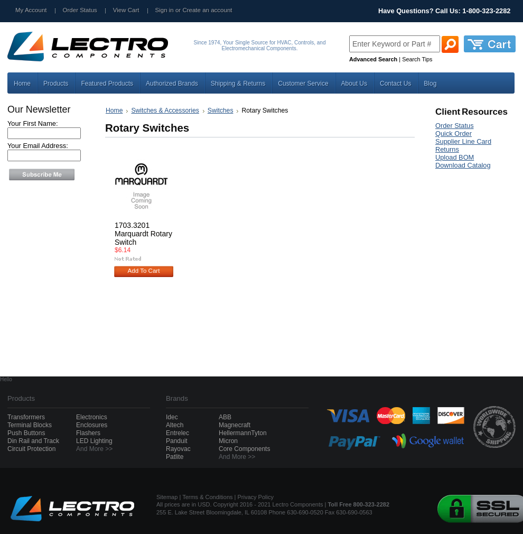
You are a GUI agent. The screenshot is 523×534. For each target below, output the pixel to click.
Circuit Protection (31, 449)
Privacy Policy (256, 497)
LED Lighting (94, 441)
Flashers (88, 433)
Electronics (91, 417)
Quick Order (453, 133)
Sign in (164, 10)
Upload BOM (454, 157)
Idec (172, 417)
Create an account (207, 10)
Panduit (177, 441)
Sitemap (167, 497)
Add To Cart (144, 271)
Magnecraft (234, 425)
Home (114, 110)
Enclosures (91, 425)
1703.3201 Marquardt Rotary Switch (143, 233)
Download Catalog (463, 165)
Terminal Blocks (29, 425)
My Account (31, 10)
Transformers (26, 417)
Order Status (80, 10)
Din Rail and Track (33, 441)
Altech (174, 425)
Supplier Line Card (463, 141)
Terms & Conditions (207, 497)
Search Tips (417, 59)
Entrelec (177, 433)
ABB (225, 417)
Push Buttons (26, 433)
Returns (447, 149)
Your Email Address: (37, 146)
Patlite (174, 457)
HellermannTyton (243, 433)
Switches (221, 110)
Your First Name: (32, 123)
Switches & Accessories (165, 110)
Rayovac (178, 449)
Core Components (244, 449)
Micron (228, 441)
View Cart (126, 10)
